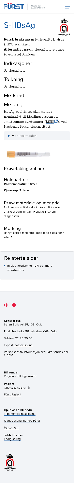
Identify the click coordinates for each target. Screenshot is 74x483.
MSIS (50, 121)
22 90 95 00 (24, 338)
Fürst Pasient (12, 394)
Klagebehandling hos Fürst (22, 420)
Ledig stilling (12, 439)
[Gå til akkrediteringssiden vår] (10, 461)
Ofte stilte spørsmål (17, 387)
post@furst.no (23, 345)
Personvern (11, 427)
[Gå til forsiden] (25, 6)
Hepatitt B (17, 70)
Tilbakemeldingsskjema (20, 413)
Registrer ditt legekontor (20, 376)
